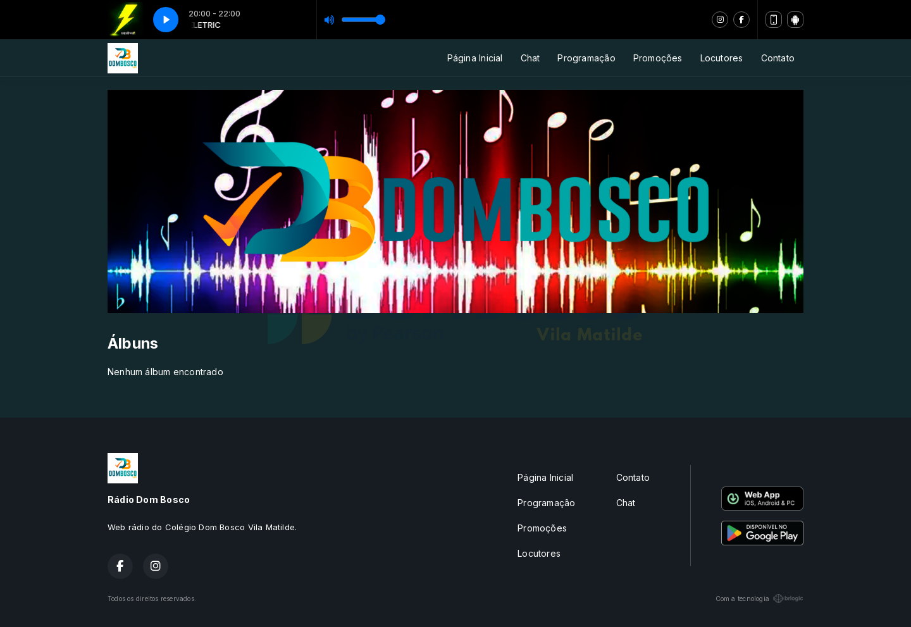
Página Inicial (475, 58)
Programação (586, 58)
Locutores (721, 58)
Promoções (658, 58)
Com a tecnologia (759, 598)
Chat (530, 58)
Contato (778, 58)
